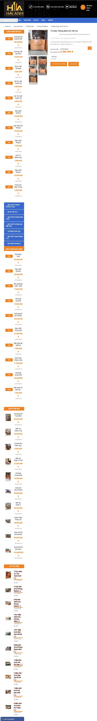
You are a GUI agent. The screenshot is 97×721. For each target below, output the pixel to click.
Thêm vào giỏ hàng (59, 64)
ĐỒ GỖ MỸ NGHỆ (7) (14, 244)
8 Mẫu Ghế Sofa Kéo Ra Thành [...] (18, 706)
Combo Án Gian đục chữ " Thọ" (18, 445)
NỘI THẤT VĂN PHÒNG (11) (14, 237)
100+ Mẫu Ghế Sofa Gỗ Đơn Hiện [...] (17, 618)
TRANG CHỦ (7, 20)
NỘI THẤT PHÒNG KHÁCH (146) (13, 206)
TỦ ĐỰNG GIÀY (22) (14, 231)
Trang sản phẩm (18, 26)
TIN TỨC (35, 20)
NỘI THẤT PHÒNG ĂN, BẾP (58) (14, 225)
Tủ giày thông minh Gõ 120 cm (59, 26)
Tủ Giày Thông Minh (42, 26)
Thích (52, 38)
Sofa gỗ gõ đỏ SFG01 (18, 315)
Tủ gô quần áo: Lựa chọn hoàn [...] (18, 575)
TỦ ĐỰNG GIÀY (30, 26)
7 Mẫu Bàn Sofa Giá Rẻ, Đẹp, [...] (18, 662)
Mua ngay (73, 64)
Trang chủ (8, 26)
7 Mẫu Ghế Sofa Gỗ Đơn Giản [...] (18, 691)
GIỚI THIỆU (17, 20)
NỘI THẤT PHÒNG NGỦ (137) (14, 218)
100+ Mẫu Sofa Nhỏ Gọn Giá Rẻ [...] (18, 633)
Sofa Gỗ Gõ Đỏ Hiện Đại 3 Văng (18, 549)
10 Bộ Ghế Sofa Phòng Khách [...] (18, 589)
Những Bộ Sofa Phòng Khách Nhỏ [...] (18, 648)
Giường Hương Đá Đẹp (18, 475)
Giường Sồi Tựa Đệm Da (18, 416)
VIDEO (43, 20)
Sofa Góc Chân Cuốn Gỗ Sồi (18, 360)
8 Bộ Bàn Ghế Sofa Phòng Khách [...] (17, 603)
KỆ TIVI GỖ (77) (12, 212)
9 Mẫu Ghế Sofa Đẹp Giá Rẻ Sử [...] (18, 676)
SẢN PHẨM (27, 20)
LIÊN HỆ (50, 20)
